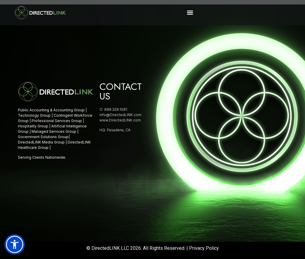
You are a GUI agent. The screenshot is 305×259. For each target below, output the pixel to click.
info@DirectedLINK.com (120, 115)
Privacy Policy (204, 248)
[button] (190, 13)
